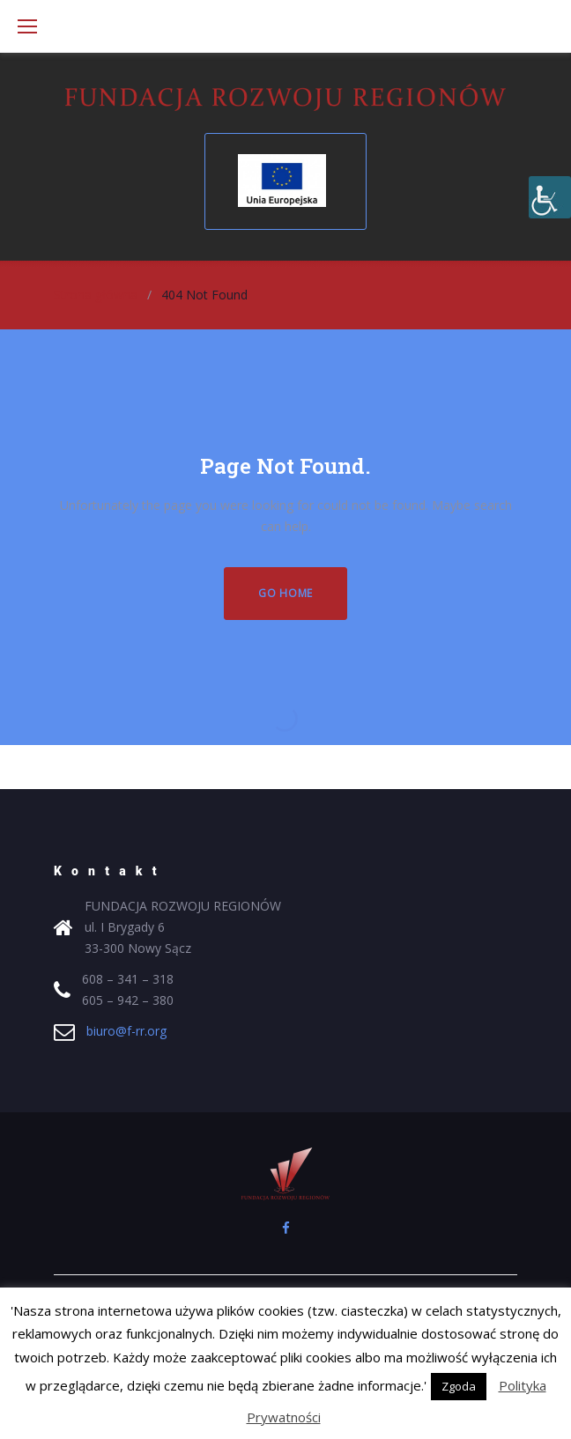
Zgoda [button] (458, 1386)
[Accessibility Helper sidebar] (550, 197)
